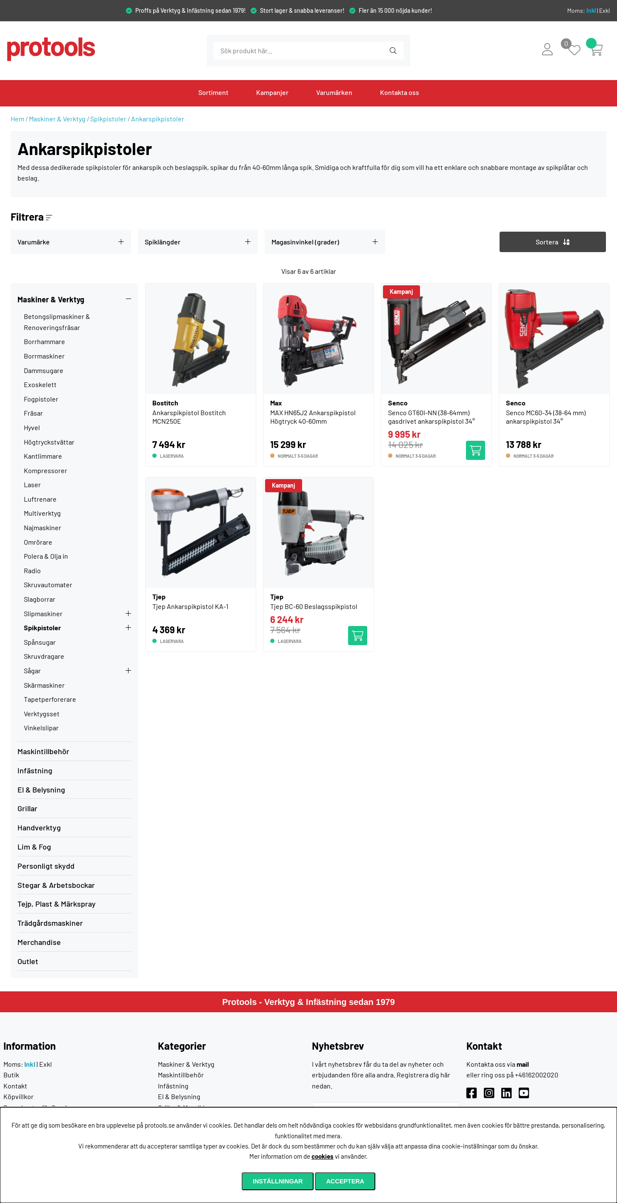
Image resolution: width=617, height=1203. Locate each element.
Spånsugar (40, 642)
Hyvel (32, 427)
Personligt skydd (45, 865)
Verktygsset (42, 713)
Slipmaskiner (43, 613)
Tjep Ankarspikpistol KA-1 (190, 606)
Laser (32, 484)
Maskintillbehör (43, 751)
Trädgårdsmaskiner (50, 922)
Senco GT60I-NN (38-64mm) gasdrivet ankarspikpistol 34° (431, 416)
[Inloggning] (547, 49)
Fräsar (33, 413)
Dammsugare (43, 370)
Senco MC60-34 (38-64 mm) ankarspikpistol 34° (546, 416)
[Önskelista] (578, 50)
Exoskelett (40, 384)
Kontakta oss (399, 92)
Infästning (34, 770)
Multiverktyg (42, 513)
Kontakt (15, 1086)
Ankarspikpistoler (157, 119)
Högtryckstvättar (49, 442)
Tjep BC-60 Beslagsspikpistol (313, 606)
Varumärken (334, 92)
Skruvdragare (44, 656)
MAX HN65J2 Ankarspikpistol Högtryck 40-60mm (313, 416)
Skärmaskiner (44, 685)
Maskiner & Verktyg (57, 119)
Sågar (32, 670)
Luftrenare (40, 499)
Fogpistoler (41, 399)
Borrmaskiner (44, 356)
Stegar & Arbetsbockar (56, 885)
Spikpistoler (108, 119)
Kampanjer (272, 92)
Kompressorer (45, 470)
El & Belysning (41, 789)
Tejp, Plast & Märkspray (56, 903)
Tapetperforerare (50, 699)
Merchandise (39, 942)
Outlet (27, 961)
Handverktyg (39, 827)
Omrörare (38, 542)
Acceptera (345, 1181)
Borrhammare (44, 341)
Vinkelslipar (41, 728)
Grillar (27, 808)
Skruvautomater (48, 584)
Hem (17, 119)
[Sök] (259, 50)
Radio (32, 570)
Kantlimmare (43, 456)
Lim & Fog (34, 846)
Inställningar (278, 1181)
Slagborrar (39, 599)
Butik (11, 1075)
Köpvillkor (18, 1096)
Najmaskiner (42, 527)
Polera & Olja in (46, 556)
